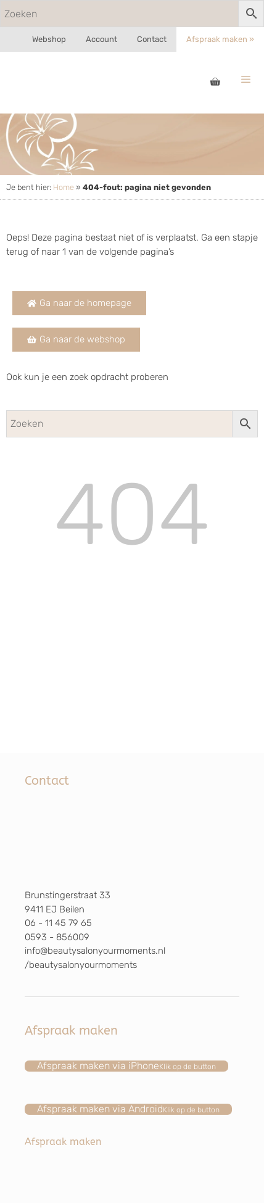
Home (63, 187)
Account (101, 39)
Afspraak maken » (220, 39)
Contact (152, 39)
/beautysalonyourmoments (81, 964)
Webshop (49, 39)
